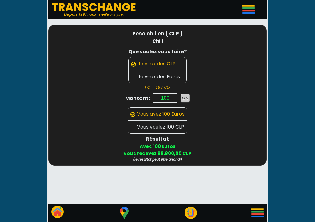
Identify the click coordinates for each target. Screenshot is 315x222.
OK (185, 98)
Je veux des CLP (153, 63)
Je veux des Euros (155, 76)
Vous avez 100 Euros (157, 113)
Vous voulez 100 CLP (157, 126)
